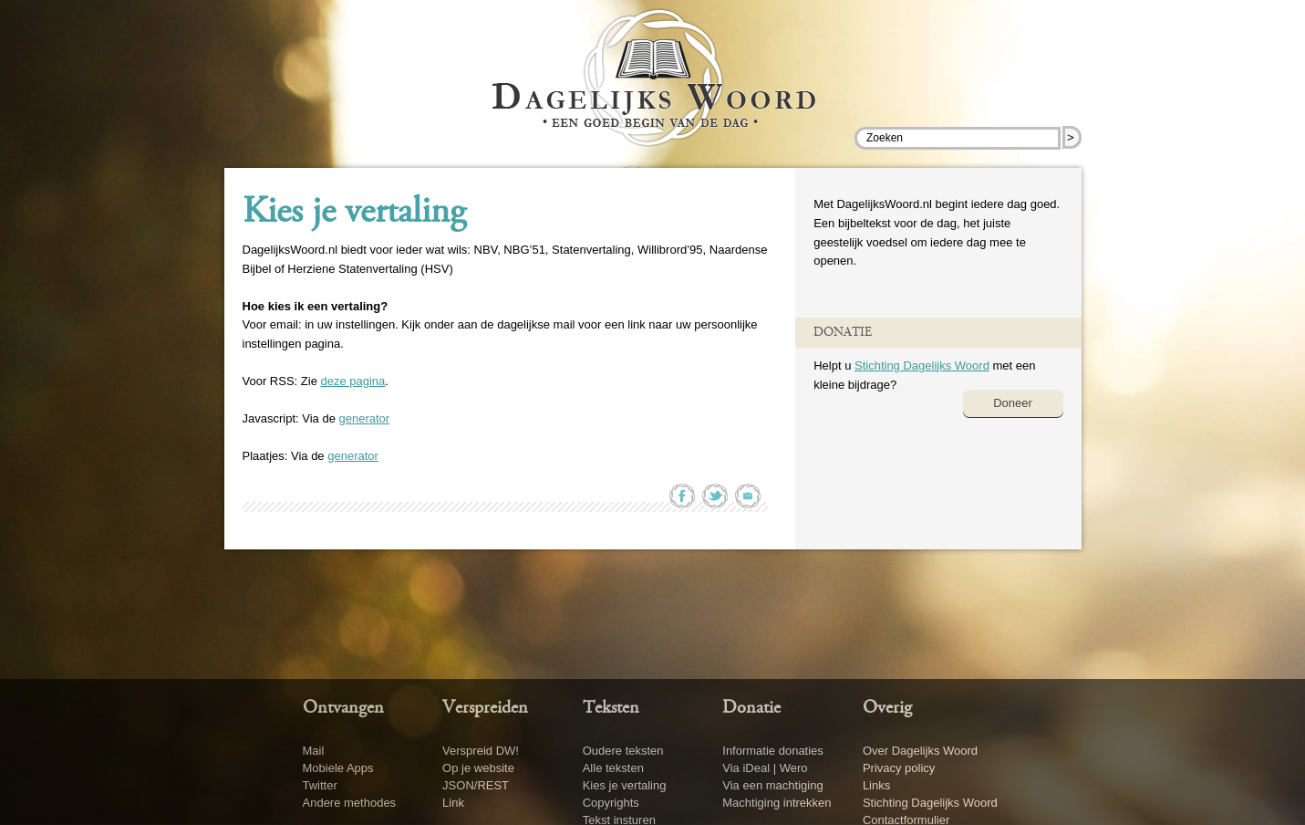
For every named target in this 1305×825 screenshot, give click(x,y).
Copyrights (611, 802)
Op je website (478, 768)
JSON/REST (475, 785)
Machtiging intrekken (776, 802)
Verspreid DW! (480, 750)
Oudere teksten (623, 750)
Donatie (751, 708)
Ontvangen (343, 708)
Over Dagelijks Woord (920, 750)
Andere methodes (350, 802)
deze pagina (352, 381)
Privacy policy (899, 768)
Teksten (611, 708)
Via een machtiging (772, 785)
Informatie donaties (772, 750)
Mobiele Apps (338, 768)
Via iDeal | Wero (764, 768)
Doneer (1012, 403)
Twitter (320, 785)
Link (453, 802)
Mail (314, 750)
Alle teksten (613, 768)
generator (363, 418)
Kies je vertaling (354, 213)
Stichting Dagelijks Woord (921, 365)
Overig (887, 708)
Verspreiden (485, 708)
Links (876, 785)
